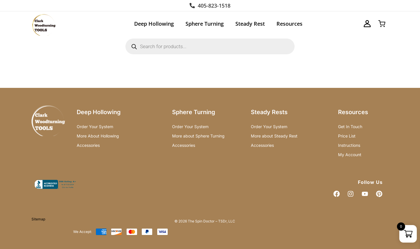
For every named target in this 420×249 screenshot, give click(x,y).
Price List (347, 135)
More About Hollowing (98, 135)
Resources (289, 23)
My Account (349, 154)
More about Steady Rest (274, 135)
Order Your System (95, 126)
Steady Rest (250, 23)
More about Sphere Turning (198, 135)
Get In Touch (350, 126)
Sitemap (38, 219)
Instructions (349, 145)
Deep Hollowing (154, 23)
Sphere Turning (205, 23)
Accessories (88, 145)
